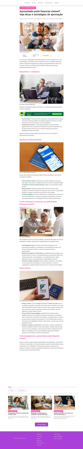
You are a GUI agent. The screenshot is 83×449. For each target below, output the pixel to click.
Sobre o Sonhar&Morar (58, 436)
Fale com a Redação (58, 438)
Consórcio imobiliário (27, 194)
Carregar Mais (41, 425)
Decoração (34, 2)
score (49, 259)
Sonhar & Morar (14, 2)
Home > (23, 7)
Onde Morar (57, 2)
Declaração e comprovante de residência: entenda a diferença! (39, 414)
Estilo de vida (40, 2)
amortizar (34, 321)
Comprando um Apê (49, 2)
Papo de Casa (27, 2)
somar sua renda (53, 303)
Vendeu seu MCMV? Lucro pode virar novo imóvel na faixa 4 (63, 414)
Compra (12, 390)
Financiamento (25, 390)
